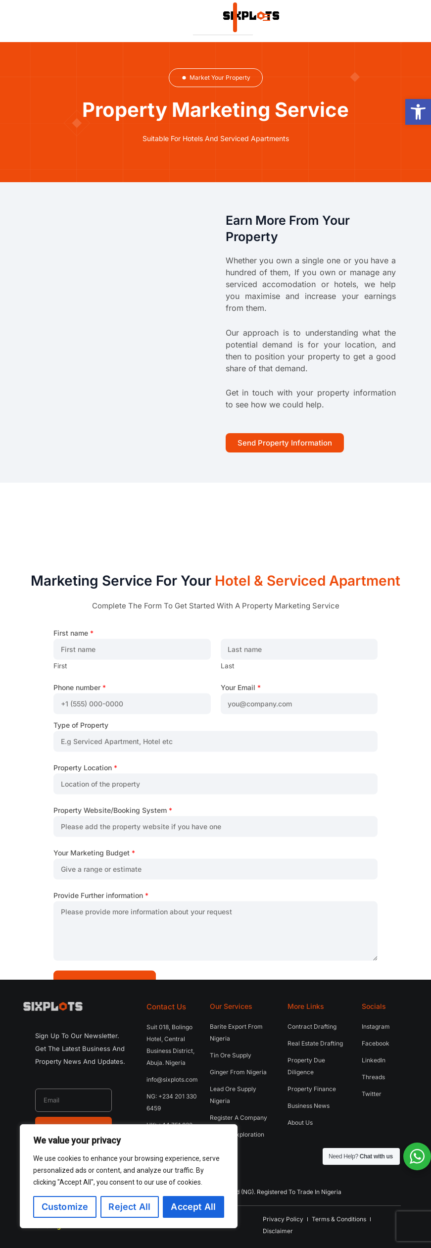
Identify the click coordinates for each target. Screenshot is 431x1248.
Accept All (193, 1206)
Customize (65, 1206)
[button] (418, 112)
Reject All (129, 1206)
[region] (129, 1176)
